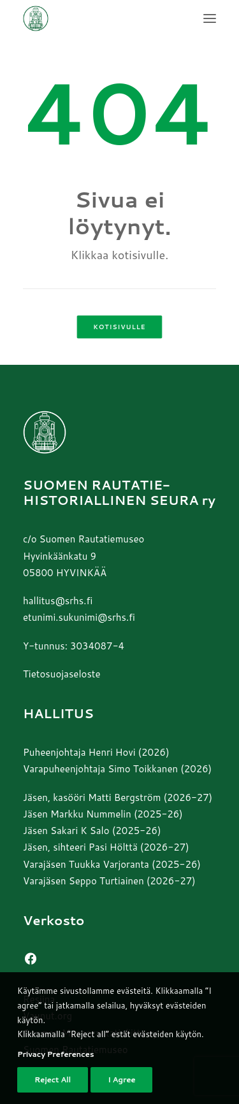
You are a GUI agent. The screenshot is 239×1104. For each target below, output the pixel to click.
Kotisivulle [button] (119, 327)
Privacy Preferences (55, 1073)
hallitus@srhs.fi (57, 600)
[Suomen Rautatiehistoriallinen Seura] (99, 18)
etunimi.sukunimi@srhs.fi (79, 617)
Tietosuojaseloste (62, 674)
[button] (209, 18)
